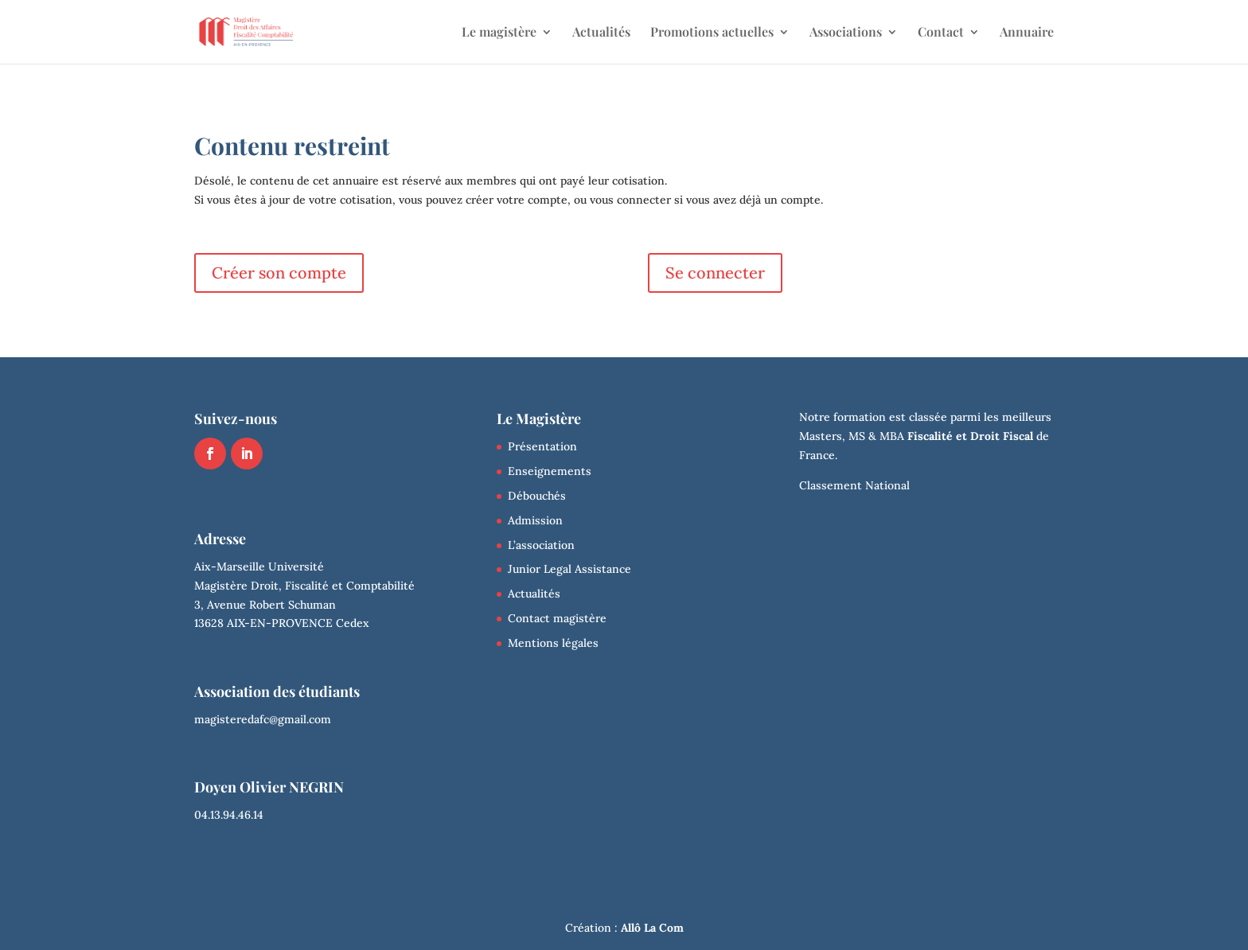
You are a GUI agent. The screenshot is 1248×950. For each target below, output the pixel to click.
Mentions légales (553, 643)
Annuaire (1027, 33)
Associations (845, 33)
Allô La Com (652, 928)
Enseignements (549, 471)
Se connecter (715, 272)
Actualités (601, 33)
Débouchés (537, 496)
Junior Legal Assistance (569, 569)
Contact (941, 33)
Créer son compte (279, 272)
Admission (535, 520)
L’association (541, 545)
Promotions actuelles (712, 33)
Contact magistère (557, 618)
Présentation (542, 446)
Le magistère (499, 33)
